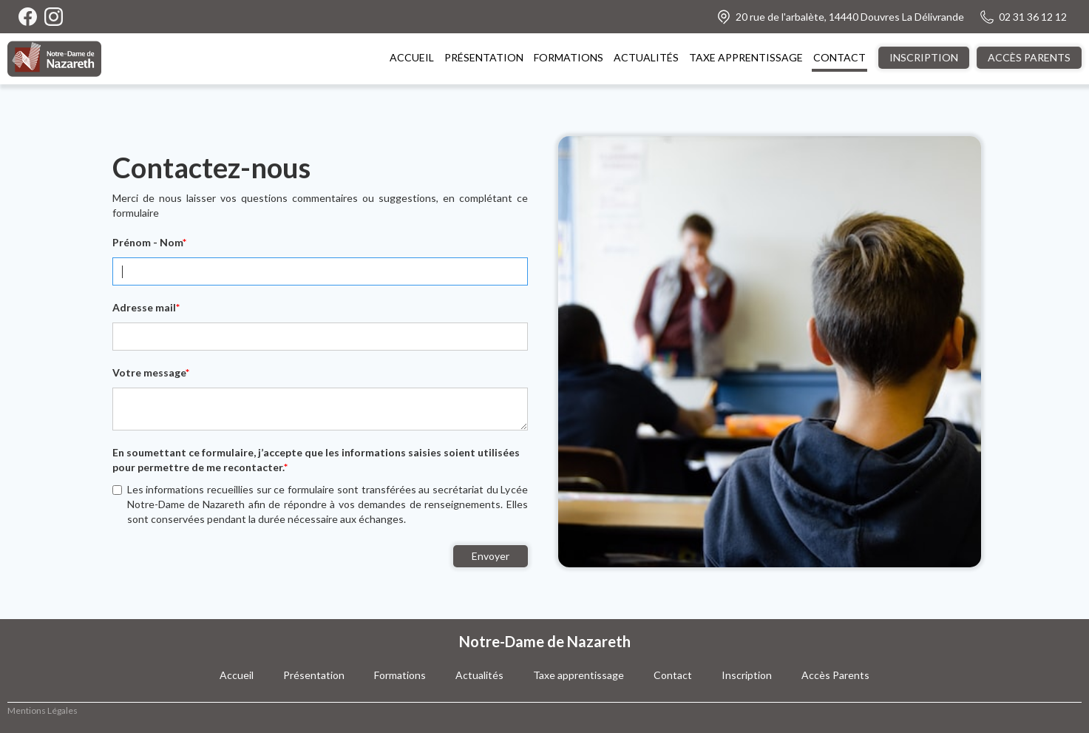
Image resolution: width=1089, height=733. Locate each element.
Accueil (237, 675)
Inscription (747, 675)
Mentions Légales (42, 710)
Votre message (150, 372)
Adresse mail (146, 307)
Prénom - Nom (149, 242)
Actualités (479, 675)
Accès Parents (835, 675)
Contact (673, 675)
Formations (400, 675)
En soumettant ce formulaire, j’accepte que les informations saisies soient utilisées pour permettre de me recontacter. (316, 459)
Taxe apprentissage (578, 675)
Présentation (314, 675)
